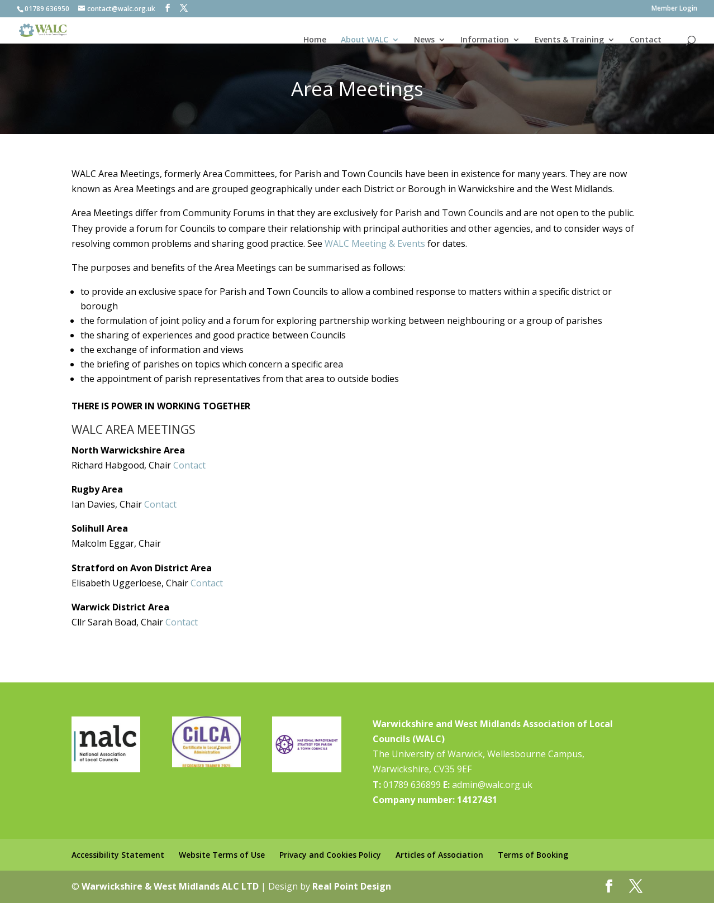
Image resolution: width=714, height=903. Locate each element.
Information (484, 40)
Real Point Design (351, 886)
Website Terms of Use (222, 854)
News (424, 40)
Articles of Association (439, 854)
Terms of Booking (533, 854)
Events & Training (569, 40)
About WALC (364, 40)
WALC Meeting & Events (375, 243)
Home (314, 40)
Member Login (674, 9)
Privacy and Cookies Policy (330, 854)
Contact (645, 40)
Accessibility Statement (118, 854)
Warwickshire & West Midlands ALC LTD (170, 886)
